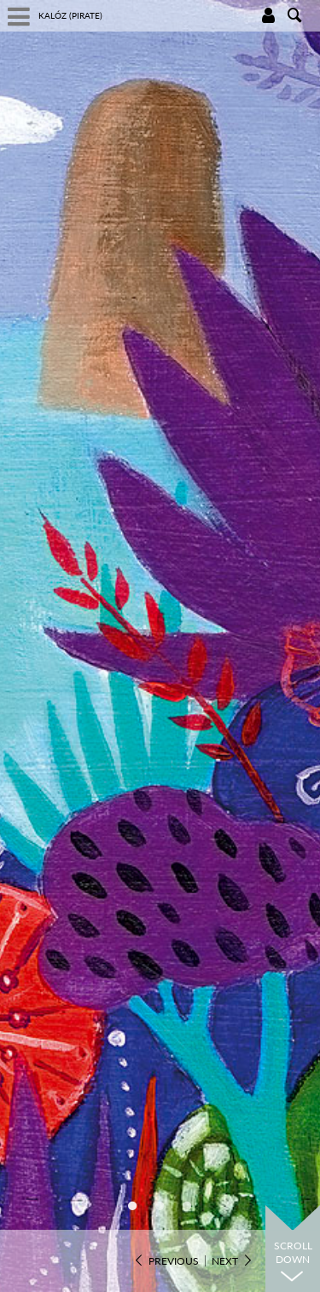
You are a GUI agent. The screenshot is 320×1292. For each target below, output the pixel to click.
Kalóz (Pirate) (70, 15)
